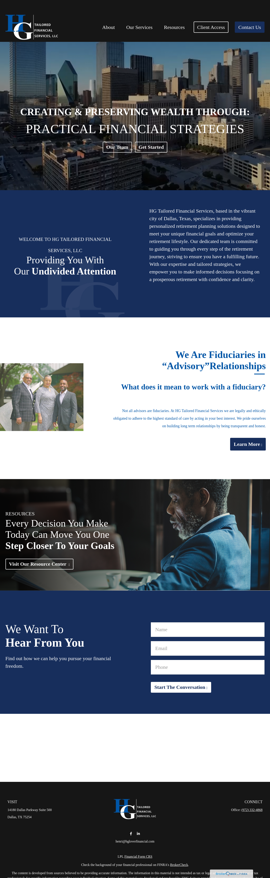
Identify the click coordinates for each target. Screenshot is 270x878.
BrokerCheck (179, 865)
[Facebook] (131, 834)
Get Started (151, 147)
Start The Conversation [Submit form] (179, 687)
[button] (108, 14)
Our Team (117, 147)
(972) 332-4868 (251, 810)
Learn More (247, 444)
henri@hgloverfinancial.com (135, 841)
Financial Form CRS (138, 856)
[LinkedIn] (138, 834)
